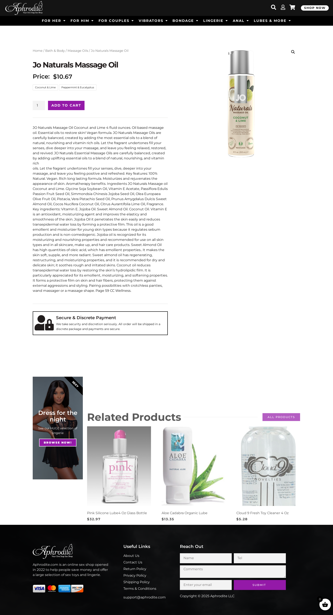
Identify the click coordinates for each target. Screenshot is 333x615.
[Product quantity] (39, 105)
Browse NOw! (58, 442)
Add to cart (66, 105)
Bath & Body (55, 51)
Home (37, 51)
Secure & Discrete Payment (86, 317)
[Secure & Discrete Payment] (44, 322)
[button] (293, 52)
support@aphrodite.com (144, 597)
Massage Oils (78, 51)
